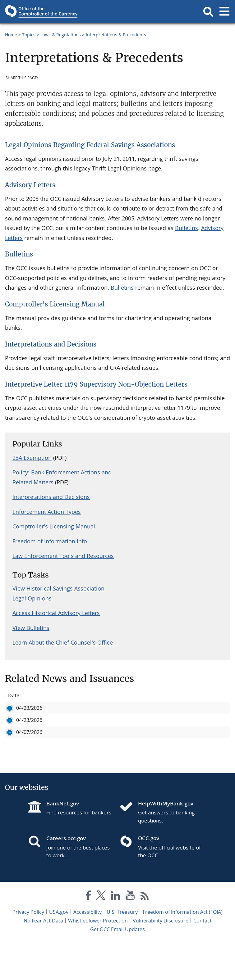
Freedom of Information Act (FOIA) (183, 925)
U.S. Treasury (122, 925)
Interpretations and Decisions (50, 344)
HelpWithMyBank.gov (165, 817)
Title (81, 695)
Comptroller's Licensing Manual (55, 304)
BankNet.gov (62, 817)
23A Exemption (32, 457)
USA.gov (58, 925)
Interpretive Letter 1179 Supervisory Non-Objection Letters (96, 384)
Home (11, 35)
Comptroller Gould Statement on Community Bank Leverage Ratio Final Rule (146, 711)
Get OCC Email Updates (117, 943)
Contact (202, 934)
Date (13, 695)
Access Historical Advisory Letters (56, 613)
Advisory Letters (30, 185)
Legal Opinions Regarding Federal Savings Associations (90, 145)
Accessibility (87, 925)
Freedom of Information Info (49, 541)
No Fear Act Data (43, 934)
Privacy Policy (28, 925)
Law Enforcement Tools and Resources (63, 556)
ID (44, 695)
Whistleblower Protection (98, 934)
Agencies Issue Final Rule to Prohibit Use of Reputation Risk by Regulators (148, 742)
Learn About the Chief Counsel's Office (62, 642)
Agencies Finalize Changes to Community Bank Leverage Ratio (148, 726)
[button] (208, 11)
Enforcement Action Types (46, 511)
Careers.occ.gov (66, 851)
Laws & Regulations (60, 35)
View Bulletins (30, 628)
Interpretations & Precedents (116, 35)
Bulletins (186, 228)
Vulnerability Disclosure (160, 934)
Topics (28, 35)
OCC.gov (148, 851)
